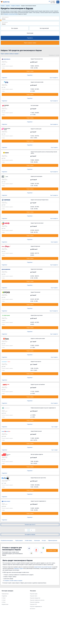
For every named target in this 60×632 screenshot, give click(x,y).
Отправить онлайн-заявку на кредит (13, 580)
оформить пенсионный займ (10, 14)
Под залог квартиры (35, 602)
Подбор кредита (19, 540)
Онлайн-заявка (28, 540)
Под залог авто (33, 596)
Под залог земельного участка (37, 600)
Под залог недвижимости (36, 606)
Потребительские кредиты (7, 540)
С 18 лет (4, 598)
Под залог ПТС (33, 604)
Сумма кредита (5, 17)
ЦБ (49, 1)
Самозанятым (5, 593)
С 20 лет (4, 602)
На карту (44, 540)
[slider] (0, 20)
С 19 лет (4, 600)
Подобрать (30, 38)
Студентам (4, 596)
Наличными (30, 33)
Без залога (32, 608)
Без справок (14, 28)
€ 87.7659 (53, 2)
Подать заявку (30, 71)
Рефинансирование (52, 540)
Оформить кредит (18, 568)
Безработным (5, 604)
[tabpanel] (15, 598)
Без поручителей (44, 28)
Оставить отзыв (52, 550)
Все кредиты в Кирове (30, 534)
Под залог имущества (35, 598)
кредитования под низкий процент (43, 567)
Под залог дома (33, 593)
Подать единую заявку (30, 43)
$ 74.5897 (53, 1)
